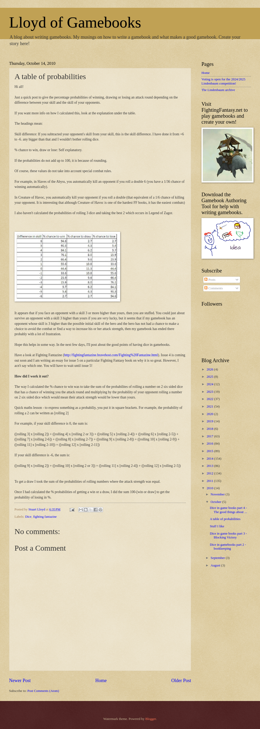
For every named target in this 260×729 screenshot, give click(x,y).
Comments (213, 288)
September (218, 558)
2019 (210, 421)
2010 (210, 488)
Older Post (181, 680)
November (218, 494)
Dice (28, 516)
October (216, 502)
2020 (210, 414)
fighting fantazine (45, 516)
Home (101, 680)
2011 (210, 481)
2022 (210, 399)
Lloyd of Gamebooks (75, 22)
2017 (210, 436)
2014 (210, 458)
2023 (210, 392)
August (216, 565)
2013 (210, 466)
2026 (210, 369)
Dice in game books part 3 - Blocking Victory (228, 535)
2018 (210, 429)
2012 (210, 473)
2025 (210, 376)
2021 (210, 406)
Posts (209, 280)
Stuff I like (217, 526)
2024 (210, 384)
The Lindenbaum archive (218, 90)
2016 (210, 443)
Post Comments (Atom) (43, 691)
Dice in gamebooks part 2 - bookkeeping (228, 546)
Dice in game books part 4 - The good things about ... (228, 510)
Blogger (150, 719)
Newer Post (20, 680)
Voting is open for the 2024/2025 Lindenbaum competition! (223, 81)
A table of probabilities (225, 519)
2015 (210, 451)
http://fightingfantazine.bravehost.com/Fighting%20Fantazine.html (111, 355)
